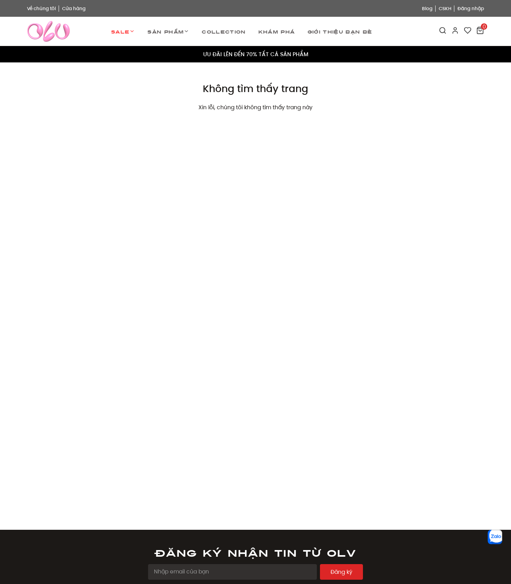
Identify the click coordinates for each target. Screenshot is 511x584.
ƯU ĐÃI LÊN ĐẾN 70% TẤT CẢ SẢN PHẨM (255, 54)
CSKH (445, 8)
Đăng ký (341, 572)
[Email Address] (232, 572)
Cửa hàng (74, 8)
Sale (123, 31)
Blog (427, 8)
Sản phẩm (168, 31)
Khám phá (276, 31)
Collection (224, 31)
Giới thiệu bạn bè (339, 31)
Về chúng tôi (41, 8)
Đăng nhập (470, 8)
